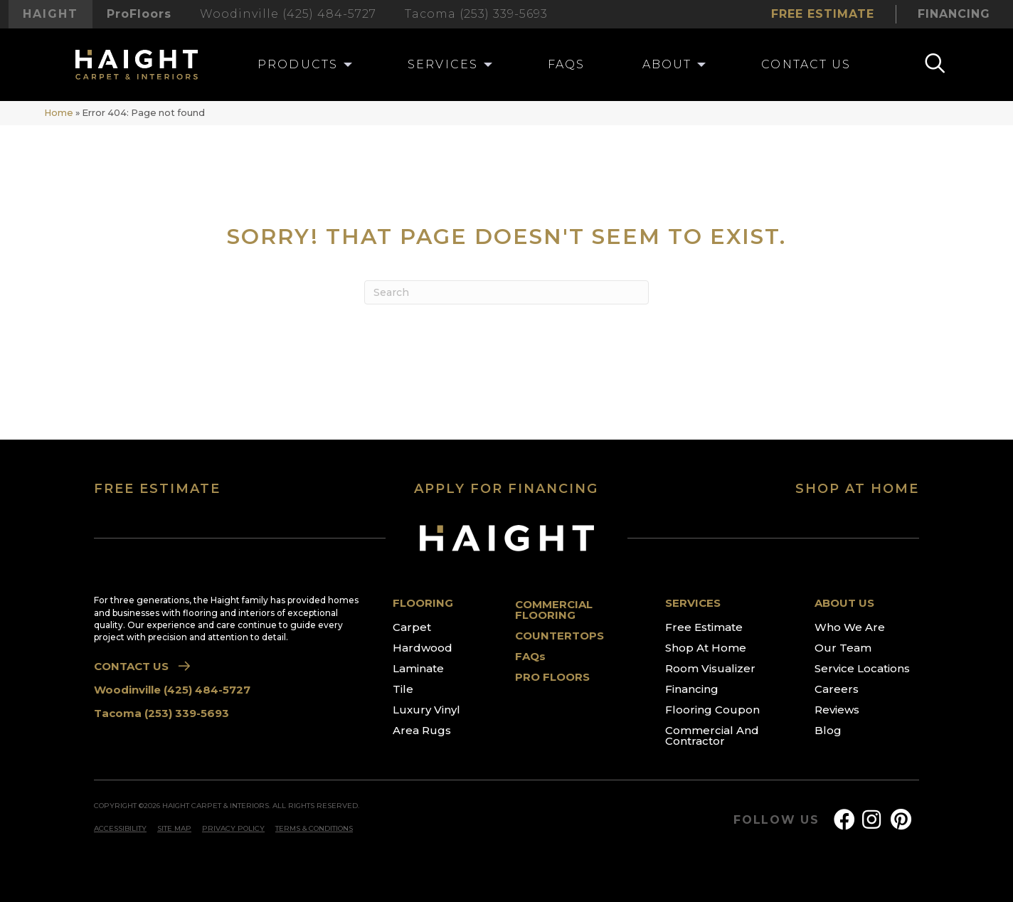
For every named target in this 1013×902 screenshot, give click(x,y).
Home (58, 112)
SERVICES (693, 603)
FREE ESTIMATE (157, 489)
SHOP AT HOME (857, 489)
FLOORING (423, 603)
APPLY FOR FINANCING (506, 489)
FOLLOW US (776, 820)
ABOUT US (844, 603)
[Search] (506, 292)
